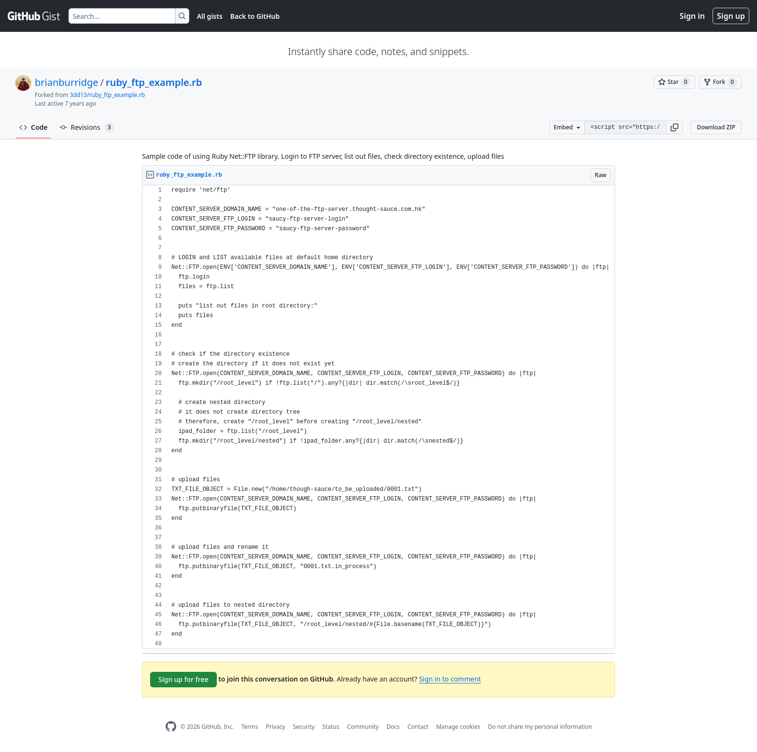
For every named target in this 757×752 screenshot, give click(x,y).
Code (33, 127)
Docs (393, 727)
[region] (378, 417)
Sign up (731, 16)
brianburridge (66, 82)
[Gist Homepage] (34, 16)
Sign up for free (183, 679)
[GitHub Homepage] (171, 727)
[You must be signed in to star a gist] (674, 82)
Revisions (86, 127)
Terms (249, 727)
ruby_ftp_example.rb (154, 82)
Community (363, 727)
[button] (674, 127)
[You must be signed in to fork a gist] (720, 82)
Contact (417, 727)
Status (330, 727)
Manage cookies (458, 727)
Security (304, 727)
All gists (210, 16)
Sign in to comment (450, 678)
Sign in (692, 16)
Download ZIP (716, 127)
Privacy (275, 727)
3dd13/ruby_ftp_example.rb (107, 95)
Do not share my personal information (540, 727)
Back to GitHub (255, 16)
